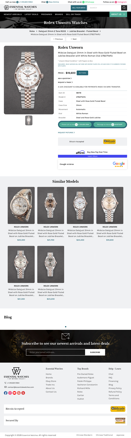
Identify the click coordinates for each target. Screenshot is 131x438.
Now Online (52, 2)
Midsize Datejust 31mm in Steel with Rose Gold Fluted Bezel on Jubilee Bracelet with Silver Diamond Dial (21, 292)
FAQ (110, 377)
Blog (111, 384)
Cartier (80, 395)
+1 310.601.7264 (24, 2)
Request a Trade (65, 82)
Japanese (120, 435)
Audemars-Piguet (85, 377)
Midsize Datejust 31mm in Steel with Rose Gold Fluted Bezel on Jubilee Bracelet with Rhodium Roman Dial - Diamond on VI (50, 292)
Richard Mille (83, 388)
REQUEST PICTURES (66, 133)
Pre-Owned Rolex (85, 374)
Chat (111, 374)
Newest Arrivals (13, 14)
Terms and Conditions (114, 397)
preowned (46, 14)
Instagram (121, 2)
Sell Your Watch (78, 8)
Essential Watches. (30, 435)
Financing (113, 381)
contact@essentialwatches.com (19, 387)
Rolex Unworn (21, 227)
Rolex (79, 391)
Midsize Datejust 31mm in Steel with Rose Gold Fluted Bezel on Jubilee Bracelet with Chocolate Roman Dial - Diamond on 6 (51, 233)
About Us (118, 14)
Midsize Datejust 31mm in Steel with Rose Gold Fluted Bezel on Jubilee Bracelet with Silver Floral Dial (21, 233)
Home (48, 374)
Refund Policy (115, 391)
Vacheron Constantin (87, 384)
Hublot (80, 399)
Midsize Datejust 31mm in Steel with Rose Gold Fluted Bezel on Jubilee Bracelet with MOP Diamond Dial (80, 233)
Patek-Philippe (84, 381)
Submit (124, 8)
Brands (59, 14)
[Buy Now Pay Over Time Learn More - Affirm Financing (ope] (92, 153)
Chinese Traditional (104, 435)
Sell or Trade (73, 14)
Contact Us (51, 391)
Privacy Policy (115, 388)
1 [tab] (65, 326)
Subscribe (95, 352)
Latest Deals (31, 14)
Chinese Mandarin (84, 435)
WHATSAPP (109, 124)
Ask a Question (65, 78)
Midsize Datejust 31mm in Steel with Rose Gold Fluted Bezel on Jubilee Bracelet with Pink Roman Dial (110, 233)
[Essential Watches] (20, 8)
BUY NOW (82, 73)
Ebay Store (51, 381)
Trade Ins (50, 384)
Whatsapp (88, 2)
